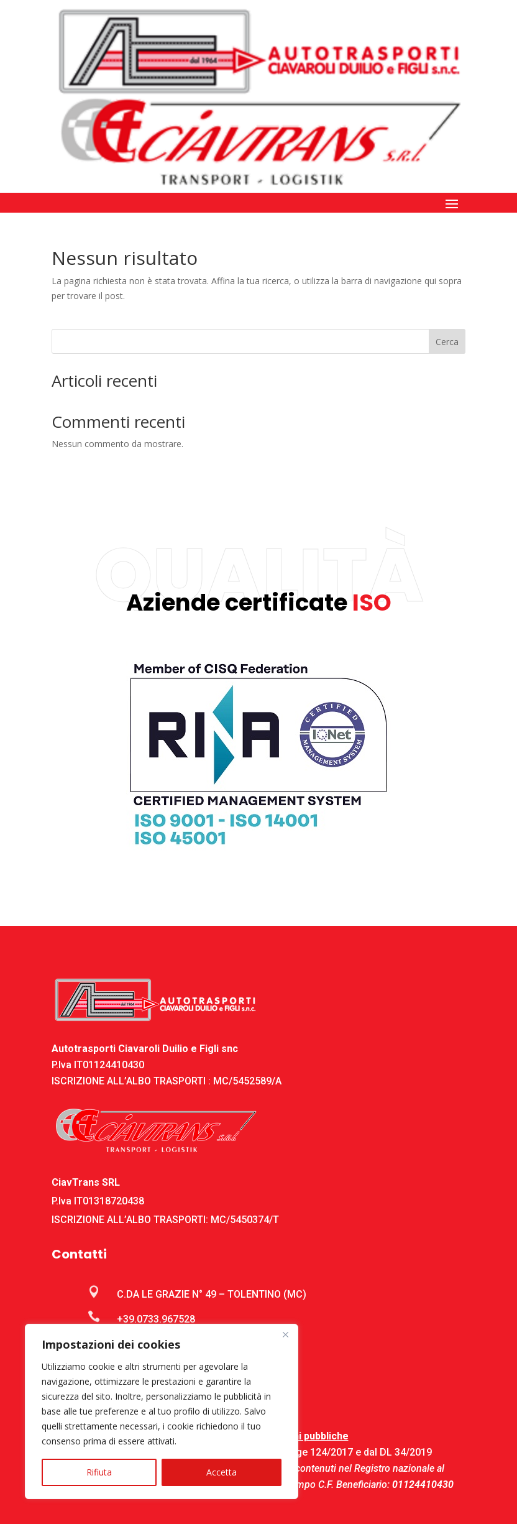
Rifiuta (99, 1472)
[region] (161, 1411)
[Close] (285, 1334)
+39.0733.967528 (156, 1319)
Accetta (221, 1472)
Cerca (447, 342)
